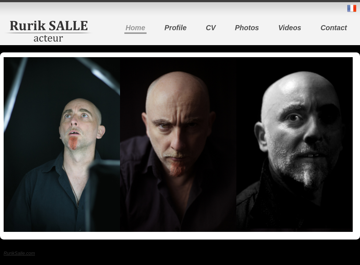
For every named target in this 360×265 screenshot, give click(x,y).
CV (211, 28)
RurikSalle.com (19, 253)
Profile (175, 28)
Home (135, 28)
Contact (333, 28)
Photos (247, 28)
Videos (289, 28)
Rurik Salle (48, 31)
